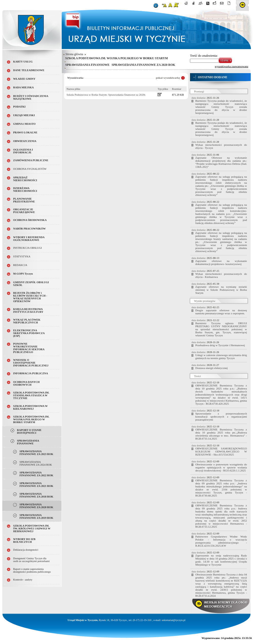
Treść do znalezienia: (204, 55)
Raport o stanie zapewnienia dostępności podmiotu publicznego (32, 570)
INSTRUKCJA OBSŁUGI (27, 247)
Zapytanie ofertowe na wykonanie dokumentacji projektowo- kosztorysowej (221, 262)
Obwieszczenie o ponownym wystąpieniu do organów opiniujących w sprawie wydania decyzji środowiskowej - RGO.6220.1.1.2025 (221, 467)
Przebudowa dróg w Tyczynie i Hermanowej (220, 345)
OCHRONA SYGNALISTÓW (30, 169)
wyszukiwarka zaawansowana (231, 66)
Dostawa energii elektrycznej (211, 367)
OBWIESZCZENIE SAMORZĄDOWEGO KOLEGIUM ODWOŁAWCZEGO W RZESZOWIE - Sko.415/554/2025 (221, 451)
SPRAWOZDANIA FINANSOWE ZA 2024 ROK (35, 463)
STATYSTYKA (21, 256)
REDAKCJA (20, 265)
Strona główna (74, 54)
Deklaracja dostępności (25, 549)
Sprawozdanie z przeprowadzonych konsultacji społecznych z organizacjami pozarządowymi (221, 416)
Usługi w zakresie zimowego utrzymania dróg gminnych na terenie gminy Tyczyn (221, 357)
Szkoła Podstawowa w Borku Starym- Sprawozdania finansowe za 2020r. (106, 94)
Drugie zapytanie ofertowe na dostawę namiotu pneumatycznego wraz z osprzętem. (221, 312)
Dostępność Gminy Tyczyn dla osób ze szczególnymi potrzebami (31, 560)
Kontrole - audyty (22, 579)
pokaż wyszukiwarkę (168, 77)
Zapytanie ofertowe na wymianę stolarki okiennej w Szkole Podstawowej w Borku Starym (221, 289)
